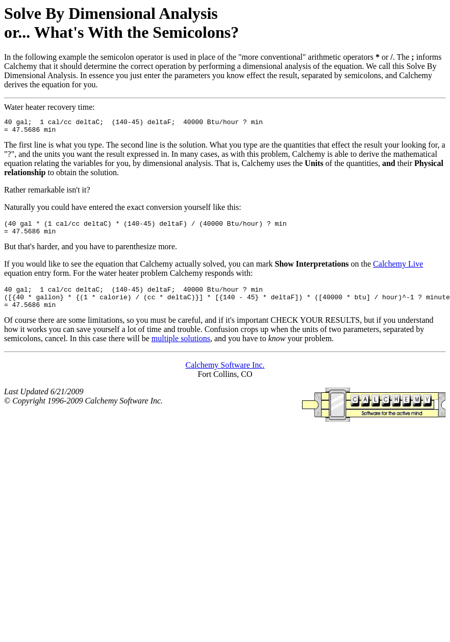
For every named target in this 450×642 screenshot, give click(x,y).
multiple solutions (181, 349)
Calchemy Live (398, 270)
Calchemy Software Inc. (224, 375)
